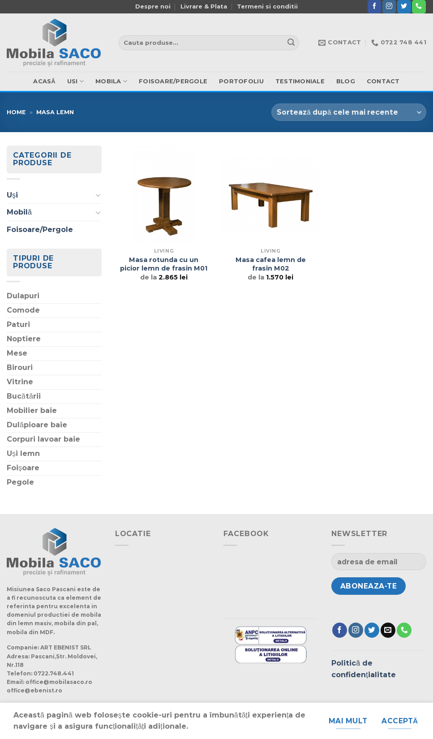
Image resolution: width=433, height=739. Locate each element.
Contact (383, 81)
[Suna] (418, 6)
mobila (111, 81)
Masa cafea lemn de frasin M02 (271, 264)
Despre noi (153, 6)
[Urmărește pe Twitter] (404, 6)
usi (75, 81)
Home (16, 112)
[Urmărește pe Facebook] (374, 6)
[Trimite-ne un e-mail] (388, 630)
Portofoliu (241, 81)
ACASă (44, 81)
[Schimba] (98, 194)
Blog (345, 81)
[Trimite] (291, 43)
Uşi (12, 195)
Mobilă (19, 212)
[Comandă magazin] (348, 112)
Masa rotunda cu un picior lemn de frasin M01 (163, 264)
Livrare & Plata (203, 6)
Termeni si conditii (267, 6)
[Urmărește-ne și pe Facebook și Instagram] (389, 6)
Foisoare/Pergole (173, 81)
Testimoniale (300, 81)
